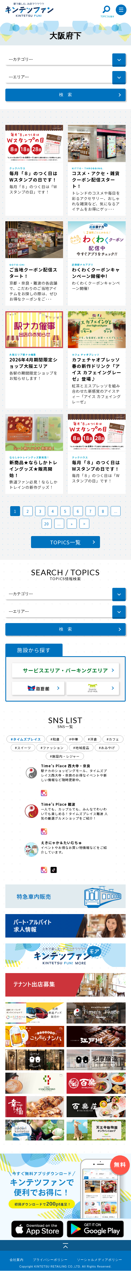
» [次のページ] (72, 523)
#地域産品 (81, 748)
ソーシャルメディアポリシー (99, 1260)
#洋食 (92, 739)
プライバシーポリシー (50, 1260)
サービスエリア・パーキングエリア (65, 670)
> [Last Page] (84, 523)
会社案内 (17, 1260)
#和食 (55, 739)
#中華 (73, 739)
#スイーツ (23, 748)
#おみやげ (107, 748)
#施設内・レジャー (65, 756)
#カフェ (113, 739)
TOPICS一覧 (65, 542)
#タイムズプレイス (26, 739)
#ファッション (52, 748)
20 (46, 523)
